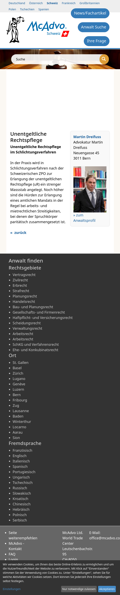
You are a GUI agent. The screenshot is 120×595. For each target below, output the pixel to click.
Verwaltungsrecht (27, 328)
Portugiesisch (24, 471)
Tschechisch (23, 482)
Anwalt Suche (93, 27)
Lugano (19, 378)
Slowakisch (22, 493)
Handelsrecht (24, 301)
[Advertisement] (60, 99)
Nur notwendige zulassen (79, 589)
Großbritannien (90, 3)
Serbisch (20, 520)
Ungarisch (21, 477)
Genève (19, 384)
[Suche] (104, 59)
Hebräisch (21, 509)
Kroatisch (20, 498)
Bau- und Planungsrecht (33, 306)
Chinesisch (22, 504)
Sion (16, 437)
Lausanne (21, 410)
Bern (17, 394)
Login (13, 559)
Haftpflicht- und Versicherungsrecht (43, 317)
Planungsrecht (25, 296)
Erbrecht (20, 285)
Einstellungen (11, 589)
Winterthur (22, 421)
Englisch (20, 455)
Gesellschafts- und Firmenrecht (39, 312)
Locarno (19, 426)
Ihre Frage (96, 41)
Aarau (18, 432)
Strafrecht (21, 290)
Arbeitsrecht (23, 333)
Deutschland (17, 3)
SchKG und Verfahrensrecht (36, 344)
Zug (16, 405)
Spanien (43, 9)
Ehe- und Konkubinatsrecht (35, 349)
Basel (17, 367)
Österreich (36, 3)
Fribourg (20, 400)
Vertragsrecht (24, 274)
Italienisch (21, 461)
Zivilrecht (20, 280)
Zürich (18, 373)
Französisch (22, 450)
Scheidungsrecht (27, 323)
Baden (18, 416)
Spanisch (20, 466)
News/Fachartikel (90, 13)
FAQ (12, 554)
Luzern (18, 389)
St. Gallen (21, 362)
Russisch (20, 487)
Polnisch (20, 514)
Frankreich (68, 3)
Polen (12, 9)
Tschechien (27, 9)
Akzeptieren (107, 589)
